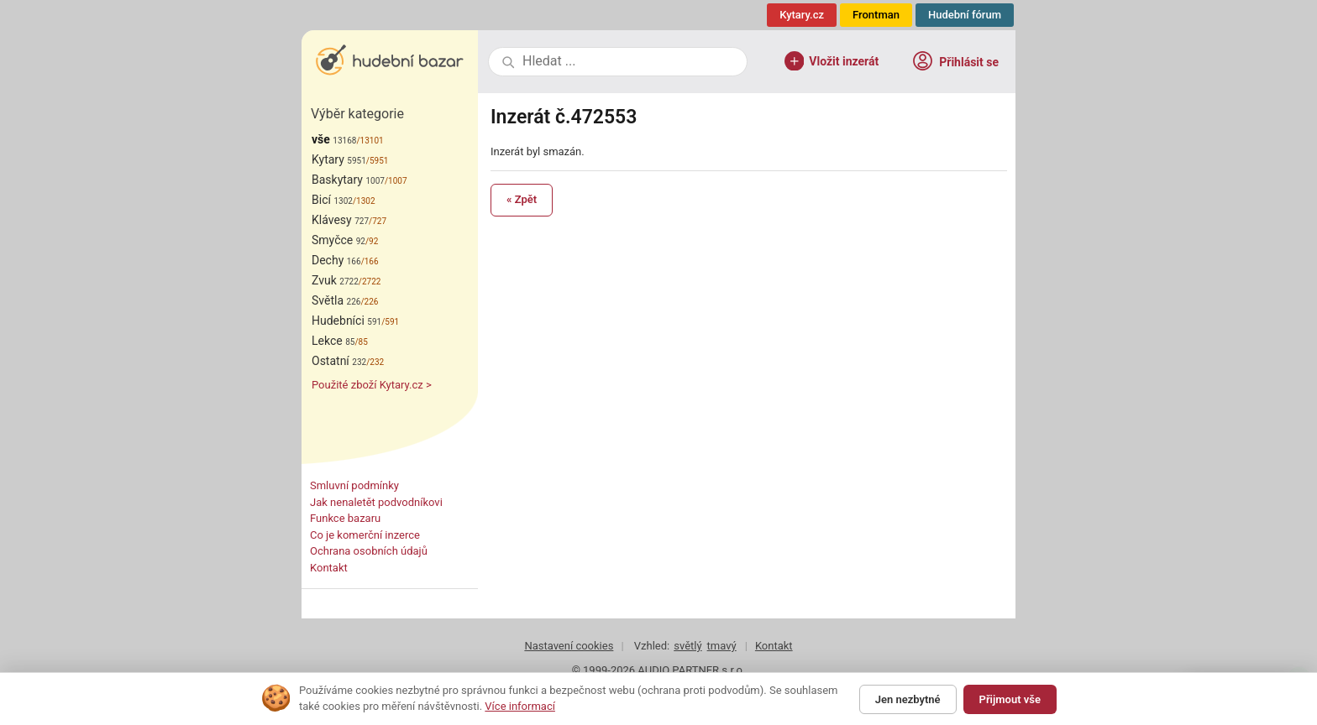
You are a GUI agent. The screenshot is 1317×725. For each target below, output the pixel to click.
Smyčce (338, 240)
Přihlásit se (955, 61)
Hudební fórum (964, 14)
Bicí (332, 199)
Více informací (520, 706)
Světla (336, 300)
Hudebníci (346, 320)
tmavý (722, 645)
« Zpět (521, 199)
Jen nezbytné (908, 699)
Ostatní (339, 361)
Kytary (339, 159)
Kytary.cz (801, 14)
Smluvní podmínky (354, 485)
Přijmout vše (1010, 699)
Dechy (336, 260)
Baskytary (348, 179)
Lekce (333, 340)
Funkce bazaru (345, 518)
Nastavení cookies (568, 645)
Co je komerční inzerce (365, 535)
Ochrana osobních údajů (369, 551)
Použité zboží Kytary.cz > (372, 384)
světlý (687, 645)
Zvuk (335, 280)
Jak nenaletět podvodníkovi (376, 502)
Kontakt (329, 567)
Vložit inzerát (831, 61)
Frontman (876, 14)
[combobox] (628, 61)
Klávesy (340, 220)
